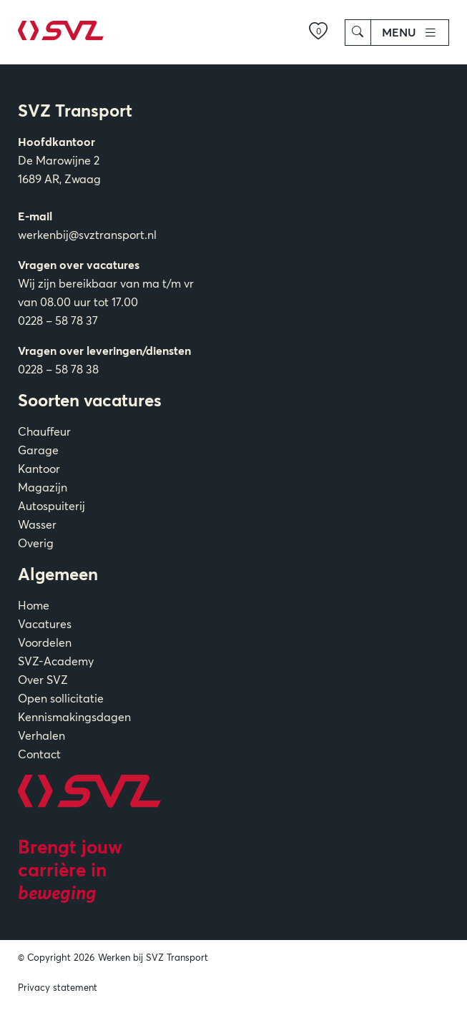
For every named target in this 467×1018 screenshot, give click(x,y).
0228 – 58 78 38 (58, 369)
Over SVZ (43, 679)
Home (33, 605)
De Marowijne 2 (58, 160)
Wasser (37, 524)
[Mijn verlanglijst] (318, 32)
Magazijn (42, 487)
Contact (39, 754)
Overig (36, 543)
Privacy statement (57, 987)
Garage (38, 450)
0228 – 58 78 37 (58, 320)
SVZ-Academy (56, 661)
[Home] (61, 37)
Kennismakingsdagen (74, 717)
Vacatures (45, 624)
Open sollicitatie (61, 698)
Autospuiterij (51, 506)
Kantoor (39, 468)
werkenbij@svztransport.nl (87, 234)
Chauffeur (44, 431)
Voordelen (45, 642)
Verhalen (41, 735)
